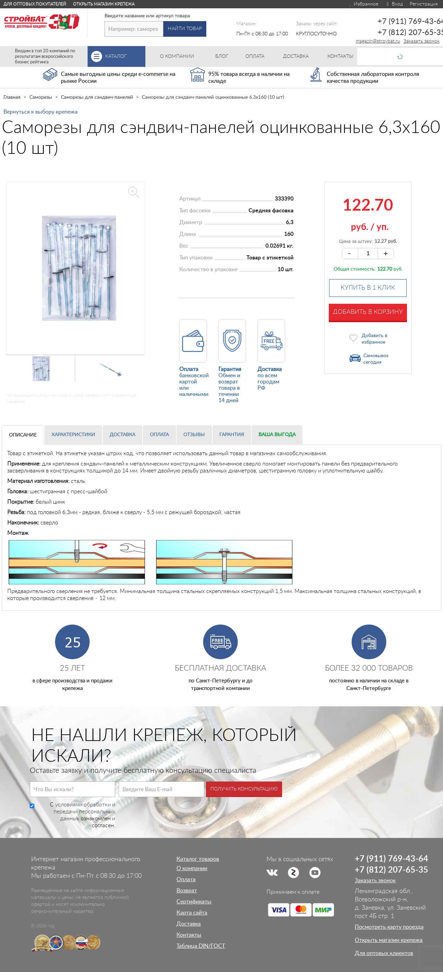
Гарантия (231, 434)
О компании (192, 868)
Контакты (189, 935)
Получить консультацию (244, 789)
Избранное (363, 4)
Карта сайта (192, 913)
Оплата (159, 434)
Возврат (187, 890)
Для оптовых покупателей (34, 4)
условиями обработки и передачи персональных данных (84, 811)
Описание (23, 435)
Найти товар (185, 28)
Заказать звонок (422, 41)
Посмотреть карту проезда (389, 927)
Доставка (122, 434)
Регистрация (424, 4)
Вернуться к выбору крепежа (40, 112)
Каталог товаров (198, 859)
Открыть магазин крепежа (104, 4)
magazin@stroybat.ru (378, 41)
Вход (394, 4)
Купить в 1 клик (368, 288)
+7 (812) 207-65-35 (391, 870)
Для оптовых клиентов (384, 953)
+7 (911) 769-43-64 (391, 859)
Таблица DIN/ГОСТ (201, 946)
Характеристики (73, 434)
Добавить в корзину (368, 312)
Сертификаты (194, 901)
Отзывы (194, 434)
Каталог (125, 56)
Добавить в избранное (374, 339)
